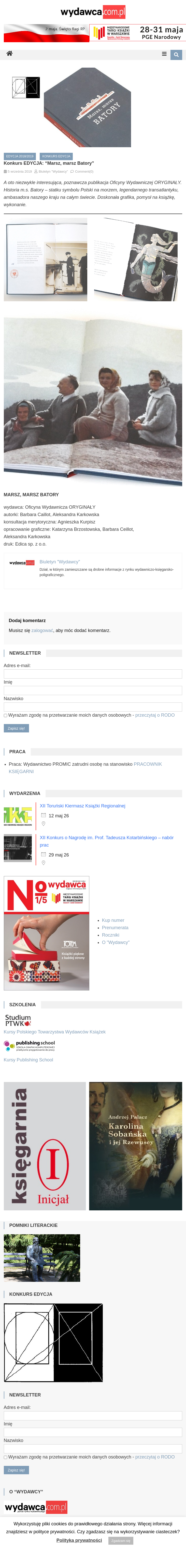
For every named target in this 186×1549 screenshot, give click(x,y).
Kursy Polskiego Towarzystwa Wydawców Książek (55, 1031)
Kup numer (113, 920)
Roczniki (111, 935)
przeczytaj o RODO (155, 715)
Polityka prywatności (79, 1540)
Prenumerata (116, 927)
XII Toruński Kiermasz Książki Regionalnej (82, 805)
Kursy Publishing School (28, 1059)
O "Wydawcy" (116, 942)
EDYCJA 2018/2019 (20, 156)
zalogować (42, 630)
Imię (8, 682)
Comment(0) (84, 171)
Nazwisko (13, 698)
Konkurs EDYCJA (56, 156)
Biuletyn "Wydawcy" (53, 171)
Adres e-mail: (17, 665)
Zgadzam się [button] (120, 1541)
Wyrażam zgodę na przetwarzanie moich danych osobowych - (89, 715)
